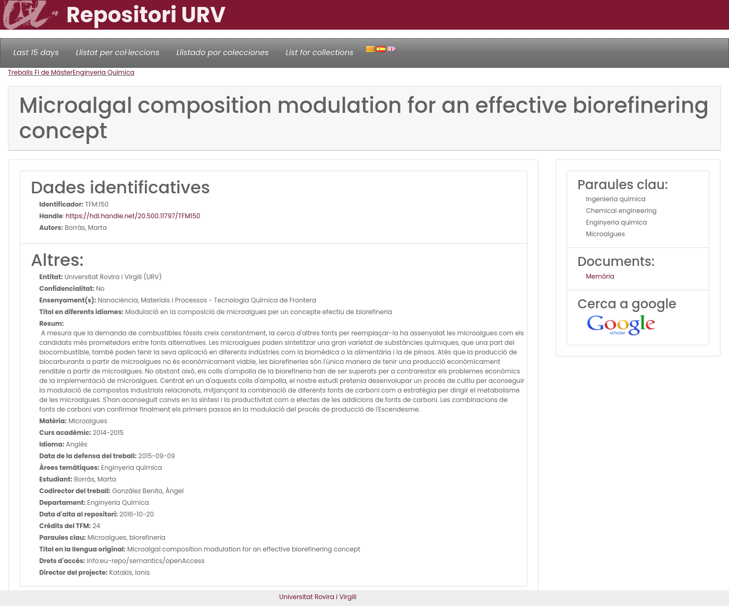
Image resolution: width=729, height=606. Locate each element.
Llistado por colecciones (223, 52)
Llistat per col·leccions (118, 52)
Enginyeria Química (103, 72)
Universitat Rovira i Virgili (318, 596)
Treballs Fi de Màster (40, 72)
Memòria (600, 276)
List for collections (319, 52)
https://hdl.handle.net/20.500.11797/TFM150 (133, 215)
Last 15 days (36, 52)
